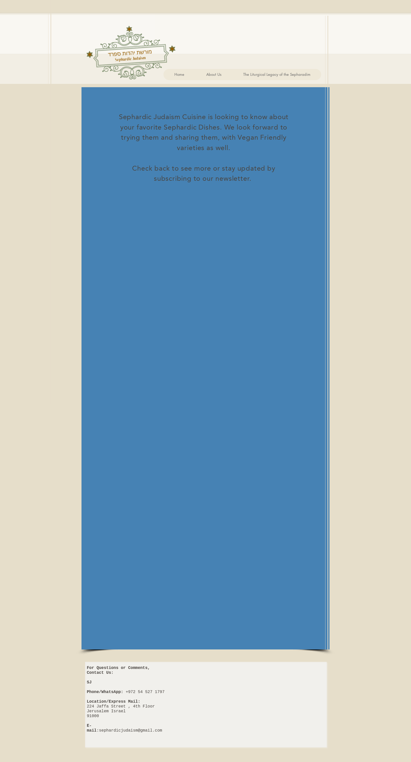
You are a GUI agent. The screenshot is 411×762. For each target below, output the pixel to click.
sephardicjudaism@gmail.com (130, 730)
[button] (213, 74)
